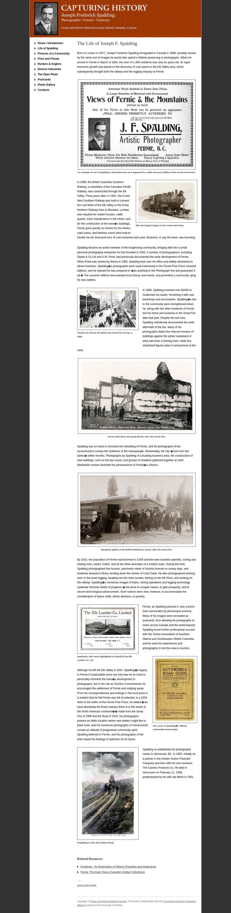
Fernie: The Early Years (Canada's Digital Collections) (113, 872)
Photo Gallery (46, 84)
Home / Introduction (50, 43)
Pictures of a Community (53, 53)
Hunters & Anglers (49, 64)
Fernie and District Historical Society (108, 901)
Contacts (43, 90)
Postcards (44, 79)
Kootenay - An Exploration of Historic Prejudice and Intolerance (118, 866)
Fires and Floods (48, 58)
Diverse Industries (49, 69)
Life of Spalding (48, 48)
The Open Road (48, 74)
